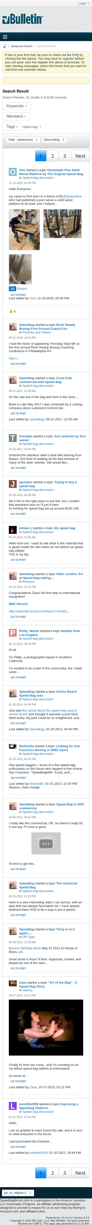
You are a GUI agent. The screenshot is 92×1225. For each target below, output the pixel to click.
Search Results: (13, 97)
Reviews (29, 581)
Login (84, 3)
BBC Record (18, 604)
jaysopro (25, 482)
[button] (12, 311)
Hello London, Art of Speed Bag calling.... (51, 576)
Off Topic (29, 937)
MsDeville (26, 746)
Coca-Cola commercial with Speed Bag (45, 380)
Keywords (17, 106)
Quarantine (74, 196)
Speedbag (26, 325)
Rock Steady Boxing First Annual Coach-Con (47, 326)
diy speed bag (64, 528)
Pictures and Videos (37, 332)
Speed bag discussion (38, 177)
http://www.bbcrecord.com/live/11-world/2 (38, 611)
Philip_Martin (29, 631)
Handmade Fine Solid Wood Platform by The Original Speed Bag (51, 172)
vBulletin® (67, 1217)
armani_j (25, 528)
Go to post (18, 295)
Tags (12, 126)
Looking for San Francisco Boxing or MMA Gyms (49, 748)
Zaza (22, 982)
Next (80, 156)
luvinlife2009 (28, 1104)
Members (16, 116)
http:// (13, 358)
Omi (22, 170)
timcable (25, 436)
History (27, 990)
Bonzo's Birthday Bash (25, 948)
